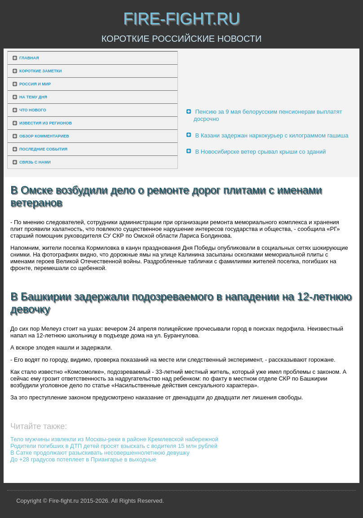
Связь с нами (35, 162)
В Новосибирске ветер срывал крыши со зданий (260, 151)
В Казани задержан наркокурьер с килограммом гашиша (272, 135)
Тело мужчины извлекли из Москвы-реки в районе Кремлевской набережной (114, 439)
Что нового (32, 110)
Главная (29, 58)
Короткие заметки (40, 71)
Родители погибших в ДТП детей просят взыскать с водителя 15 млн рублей (113, 446)
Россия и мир (35, 84)
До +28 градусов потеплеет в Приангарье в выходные (83, 459)
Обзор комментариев (44, 136)
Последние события (43, 149)
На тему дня (33, 97)
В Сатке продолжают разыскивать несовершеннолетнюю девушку (100, 452)
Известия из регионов (45, 123)
